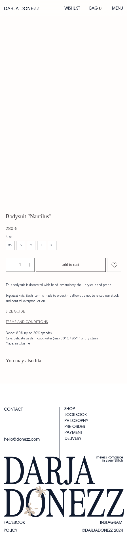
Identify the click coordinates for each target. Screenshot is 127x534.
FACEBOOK (14, 523)
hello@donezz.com (22, 440)
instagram (111, 523)
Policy (11, 531)
